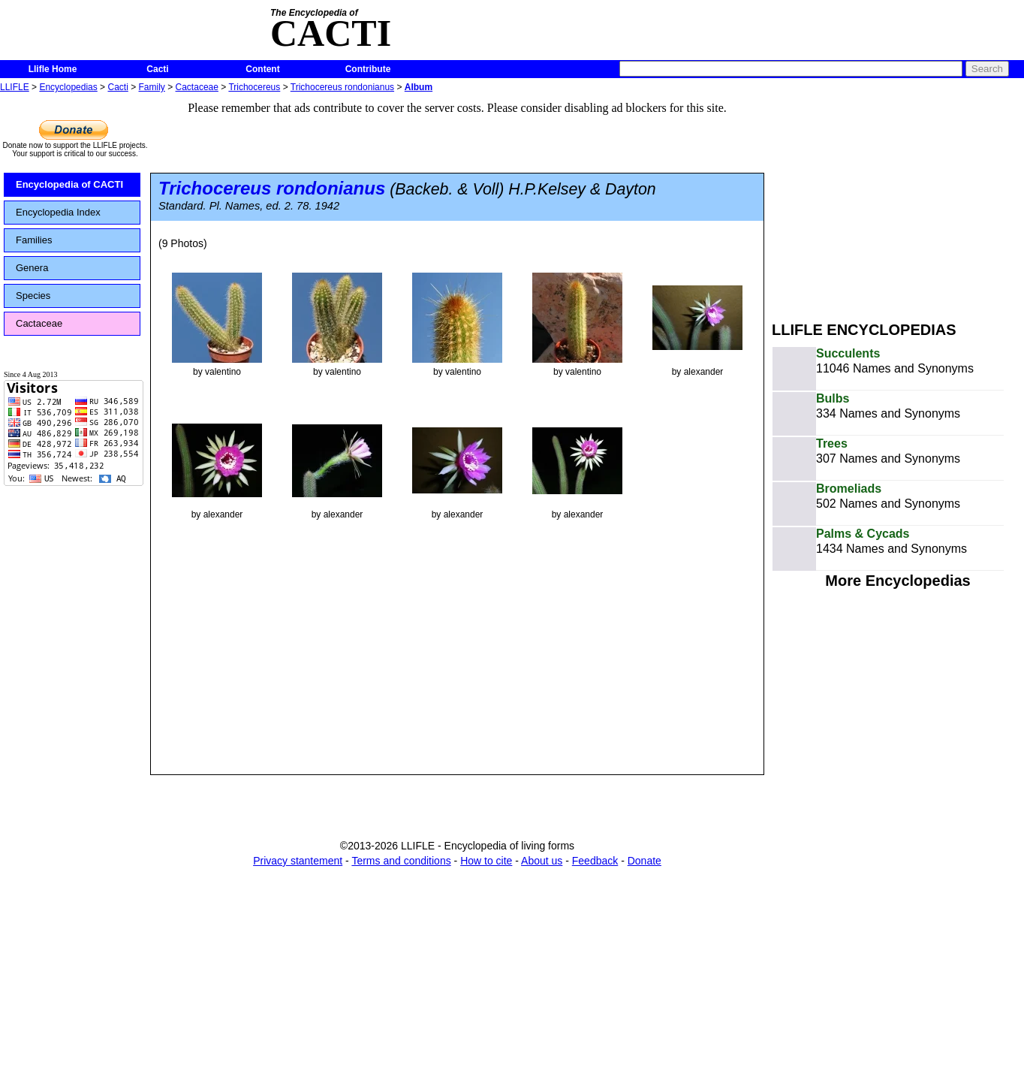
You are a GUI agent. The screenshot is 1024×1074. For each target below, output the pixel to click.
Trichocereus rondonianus (342, 87)
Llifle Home (53, 69)
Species (33, 295)
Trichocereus (254, 87)
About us (541, 861)
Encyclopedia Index (58, 212)
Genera (32, 267)
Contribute (368, 69)
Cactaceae (197, 87)
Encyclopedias (68, 87)
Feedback (595, 861)
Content (262, 69)
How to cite (486, 861)
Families (34, 240)
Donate (644, 861)
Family (152, 87)
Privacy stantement (297, 861)
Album (418, 87)
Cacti (157, 69)
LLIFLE (14, 87)
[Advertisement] (898, 201)
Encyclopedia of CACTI (69, 184)
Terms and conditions (400, 861)
